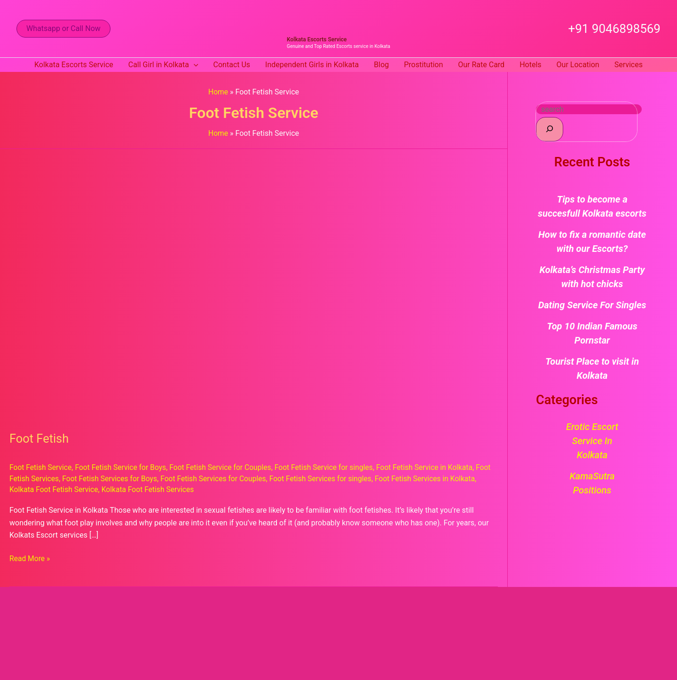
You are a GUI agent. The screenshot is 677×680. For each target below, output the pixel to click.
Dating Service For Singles (592, 305)
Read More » (30, 557)
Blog (381, 64)
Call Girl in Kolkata (163, 65)
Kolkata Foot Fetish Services (179, 489)
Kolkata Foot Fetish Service (83, 489)
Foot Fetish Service (41, 467)
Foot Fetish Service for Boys (123, 467)
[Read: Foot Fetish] (250, 284)
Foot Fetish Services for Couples (235, 478)
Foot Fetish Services (43, 478)
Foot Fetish (39, 438)
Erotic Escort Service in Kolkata (592, 441)
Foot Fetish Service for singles (331, 467)
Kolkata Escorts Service (316, 39)
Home (218, 91)
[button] (63, 29)
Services (628, 64)
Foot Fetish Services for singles (344, 478)
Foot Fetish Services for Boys (129, 478)
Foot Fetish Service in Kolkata (434, 467)
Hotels (530, 64)
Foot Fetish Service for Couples (225, 467)
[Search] (549, 129)
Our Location (578, 64)
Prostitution (423, 64)
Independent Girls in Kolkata (312, 64)
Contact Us (232, 64)
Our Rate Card (481, 64)
